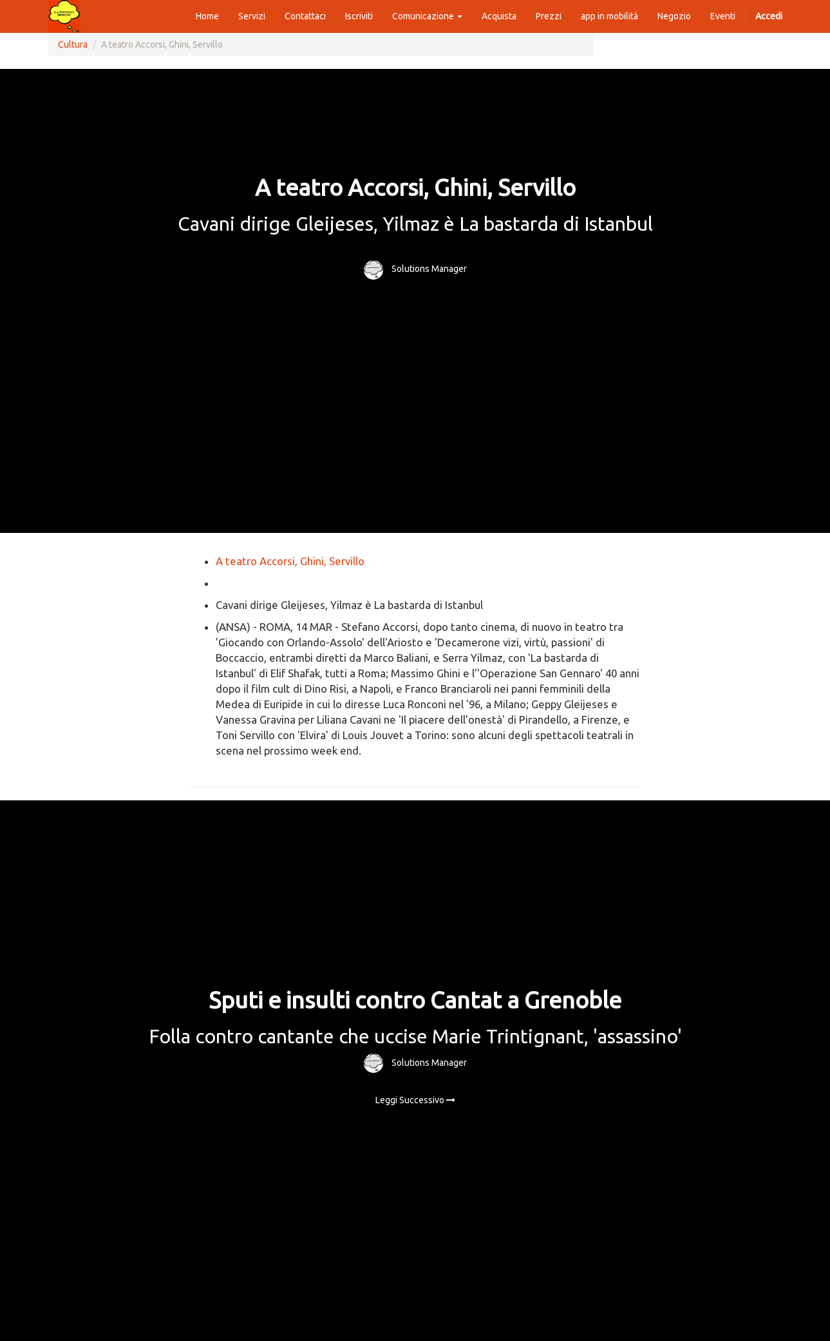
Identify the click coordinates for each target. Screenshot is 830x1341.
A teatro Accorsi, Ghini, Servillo (290, 561)
